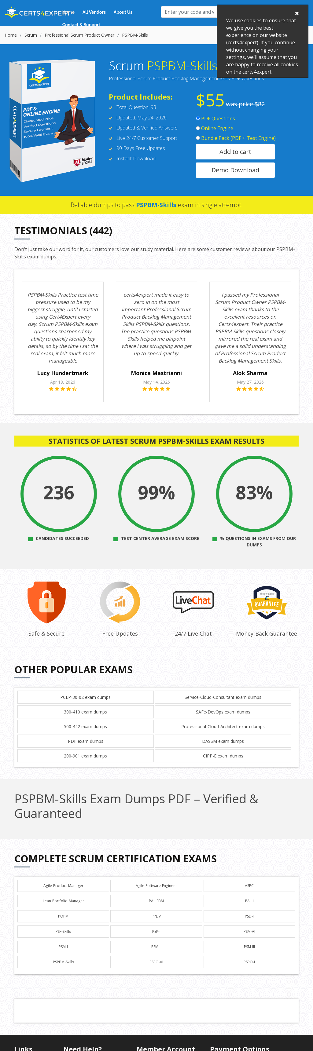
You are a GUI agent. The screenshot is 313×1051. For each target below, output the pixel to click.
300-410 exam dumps (85, 712)
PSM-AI (249, 931)
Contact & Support (81, 24)
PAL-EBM (156, 900)
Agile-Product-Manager (63, 885)
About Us (123, 12)
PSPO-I (249, 962)
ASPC (249, 885)
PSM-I (63, 946)
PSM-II (156, 946)
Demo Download (235, 170)
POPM (63, 916)
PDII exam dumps (85, 741)
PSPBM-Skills (63, 962)
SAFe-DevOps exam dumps (223, 712)
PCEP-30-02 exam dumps (85, 697)
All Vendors (94, 12)
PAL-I (249, 900)
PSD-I (249, 916)
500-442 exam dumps (85, 726)
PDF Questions (215, 118)
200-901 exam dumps (85, 756)
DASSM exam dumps (223, 741)
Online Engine (214, 128)
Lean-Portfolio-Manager (63, 900)
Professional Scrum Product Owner (79, 35)
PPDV (156, 916)
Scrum (30, 35)
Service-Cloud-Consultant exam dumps (223, 697)
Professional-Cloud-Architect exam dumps (223, 726)
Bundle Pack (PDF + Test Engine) (236, 138)
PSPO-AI (156, 962)
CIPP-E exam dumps (223, 756)
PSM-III (249, 946)
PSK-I (156, 931)
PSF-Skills (63, 931)
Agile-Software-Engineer (156, 885)
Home (68, 12)
